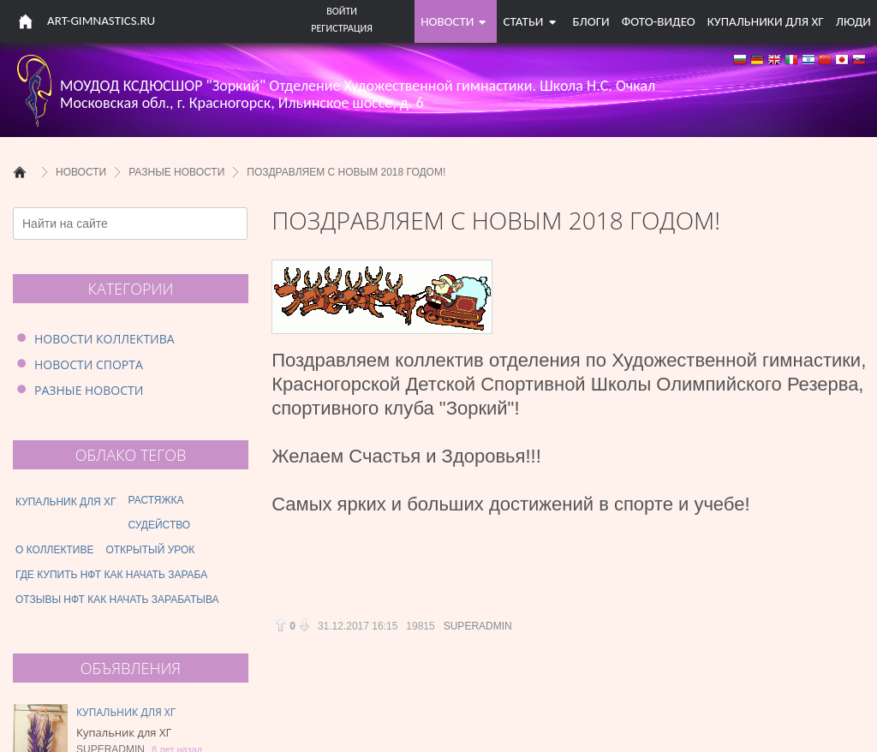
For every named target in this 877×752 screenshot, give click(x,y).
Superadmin (478, 626)
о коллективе (54, 550)
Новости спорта (88, 364)
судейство (159, 525)
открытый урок (149, 550)
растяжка (156, 500)
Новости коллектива (104, 339)
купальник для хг (65, 502)
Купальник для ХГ (126, 712)
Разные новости (88, 390)
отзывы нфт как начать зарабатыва (117, 600)
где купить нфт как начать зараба (111, 575)
